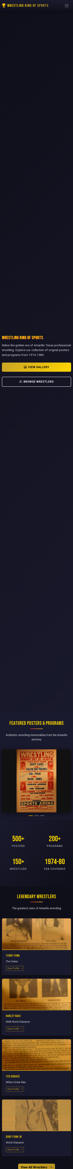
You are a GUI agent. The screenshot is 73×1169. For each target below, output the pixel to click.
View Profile (14, 968)
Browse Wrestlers (36, 381)
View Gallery (36, 367)
